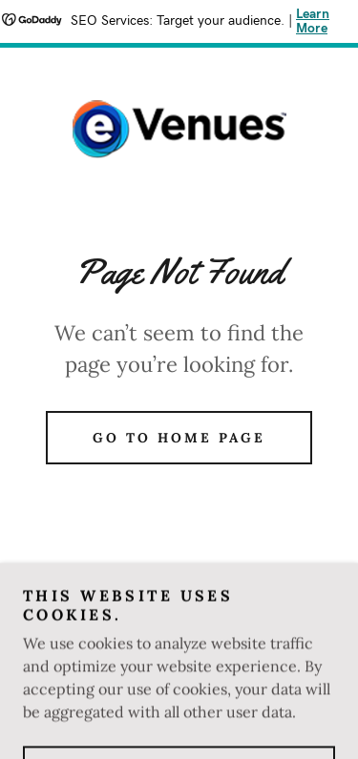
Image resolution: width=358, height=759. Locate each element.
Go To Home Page (179, 437)
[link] (179, 129)
